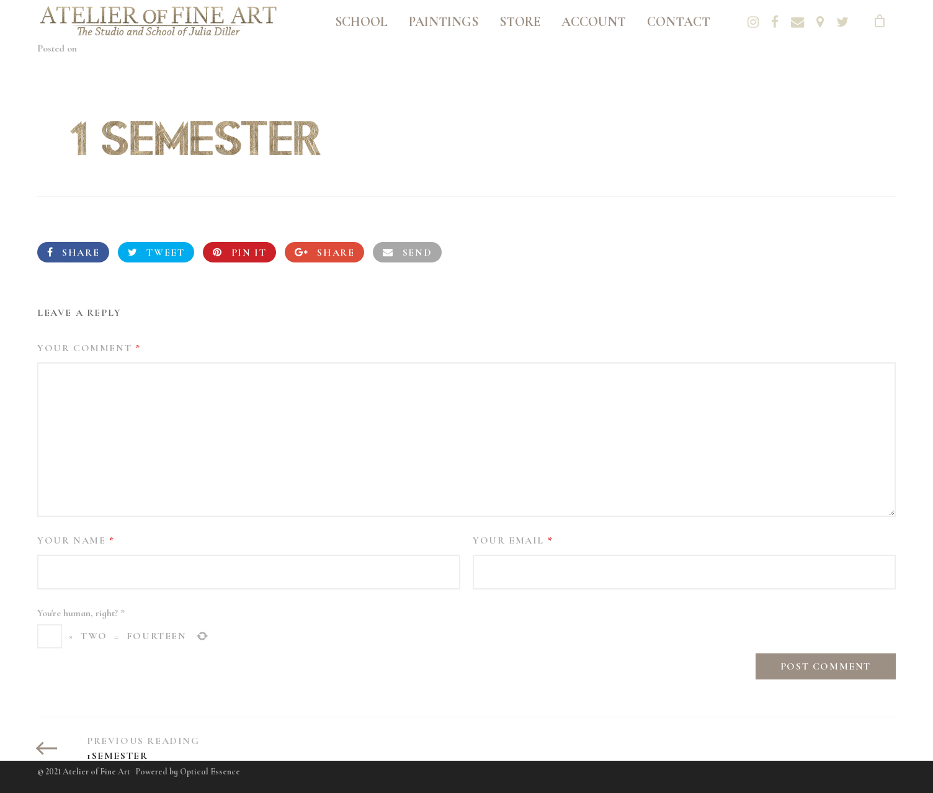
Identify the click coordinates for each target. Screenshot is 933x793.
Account (593, 22)
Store (519, 22)
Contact (678, 22)
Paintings (443, 22)
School (361, 22)
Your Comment (88, 348)
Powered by (188, 771)
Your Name (76, 540)
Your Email (513, 540)
